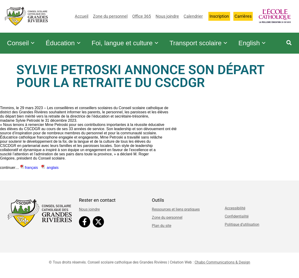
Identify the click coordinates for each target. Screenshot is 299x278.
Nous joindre (167, 16)
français (30, 170)
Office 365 (141, 16)
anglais (50, 170)
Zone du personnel (110, 16)
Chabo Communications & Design (222, 264)
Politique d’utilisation (242, 227)
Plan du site (161, 228)
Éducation (65, 39)
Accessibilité (235, 210)
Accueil (81, 16)
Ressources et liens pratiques (176, 211)
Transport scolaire (204, 39)
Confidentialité (237, 218)
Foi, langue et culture (129, 39)
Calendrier (193, 16)
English (21, 49)
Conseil (22, 39)
